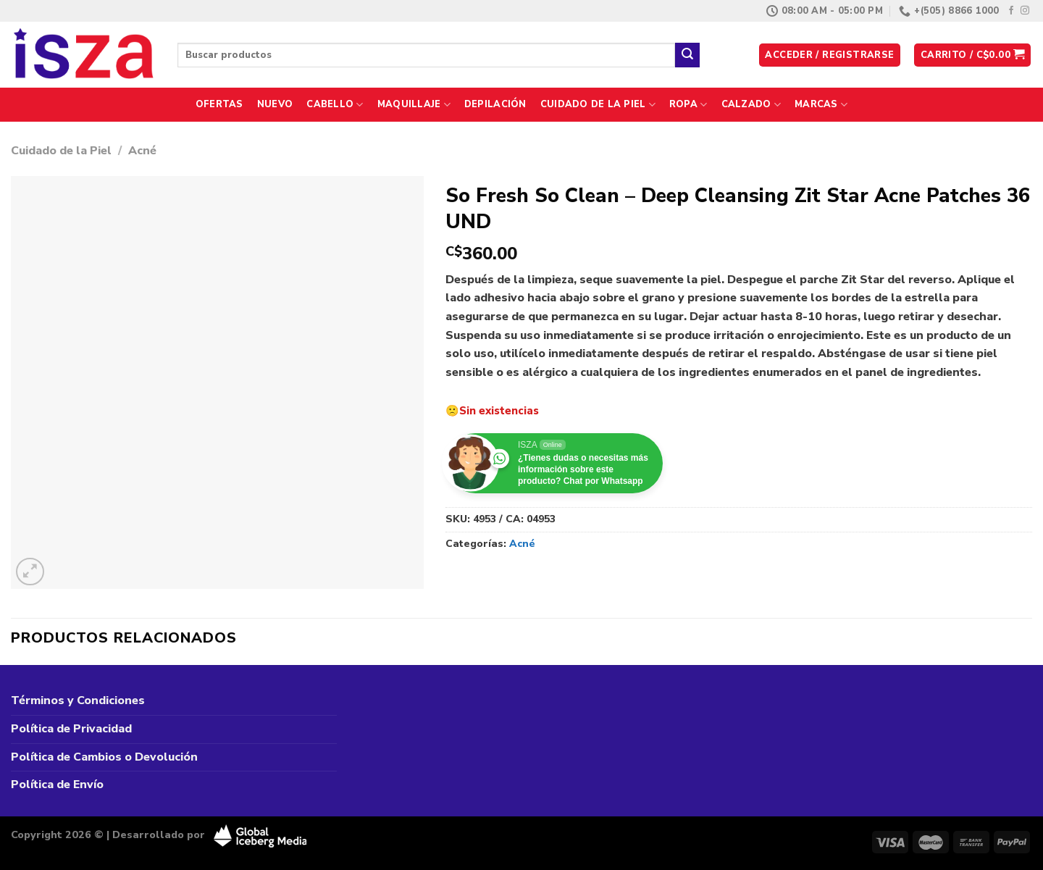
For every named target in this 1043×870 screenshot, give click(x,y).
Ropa (688, 105)
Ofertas (219, 104)
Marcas (821, 105)
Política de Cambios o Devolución (104, 757)
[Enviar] (687, 55)
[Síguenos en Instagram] (1025, 11)
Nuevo (275, 104)
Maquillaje (414, 105)
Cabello (334, 105)
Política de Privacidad (71, 729)
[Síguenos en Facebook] (1011, 11)
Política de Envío (57, 784)
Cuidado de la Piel (597, 105)
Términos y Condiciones (78, 700)
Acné (142, 151)
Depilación (495, 104)
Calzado (751, 105)
